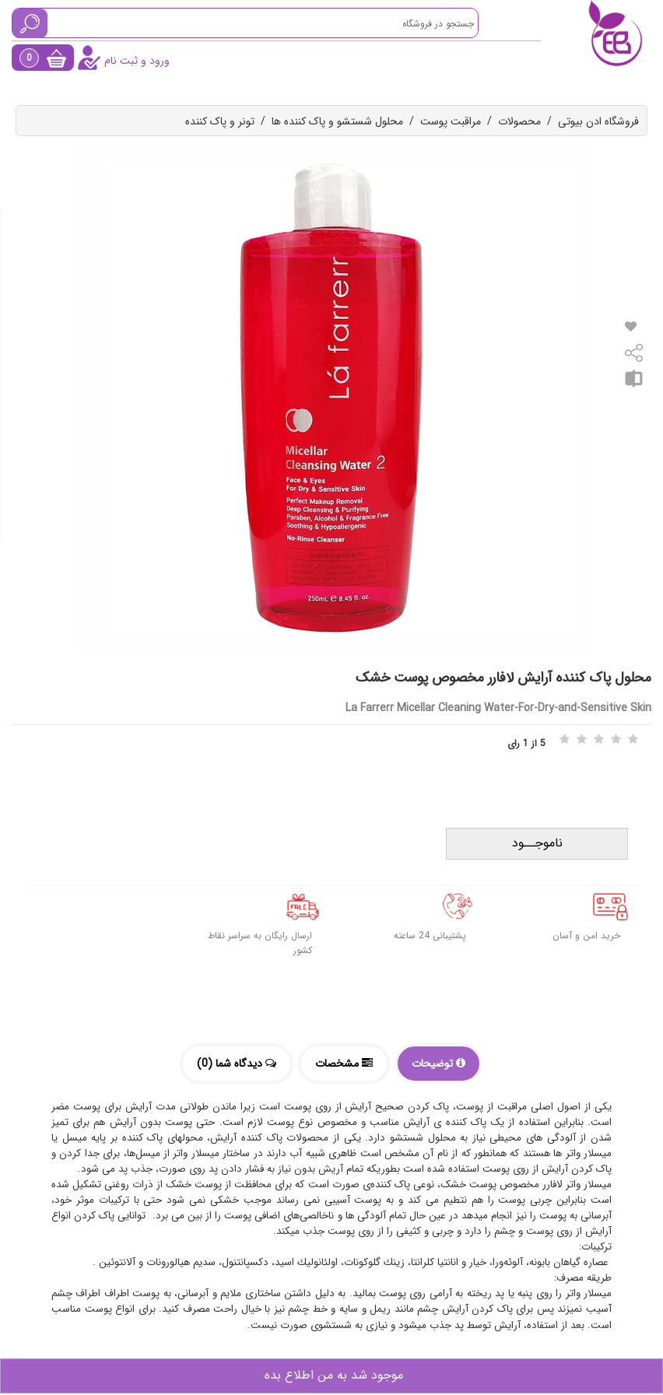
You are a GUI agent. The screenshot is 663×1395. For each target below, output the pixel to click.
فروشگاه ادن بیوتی (598, 121)
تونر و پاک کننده (219, 121)
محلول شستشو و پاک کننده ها (337, 121)
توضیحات (438, 1063)
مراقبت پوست (450, 121)
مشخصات (344, 1063)
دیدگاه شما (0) (236, 1063)
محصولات (519, 121)
